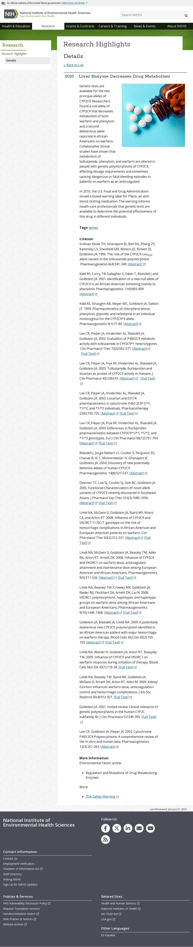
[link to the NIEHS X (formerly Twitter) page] (116, 828)
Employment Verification (18, 863)
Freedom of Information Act (23, 869)
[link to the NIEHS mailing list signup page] (139, 828)
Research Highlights (14, 54)
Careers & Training (113, 26)
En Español (108, 935)
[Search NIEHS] (154, 15)
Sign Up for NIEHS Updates (20, 884)
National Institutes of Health (121, 908)
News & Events (145, 26)
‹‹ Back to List (74, 65)
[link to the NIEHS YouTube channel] (150, 828)
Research (48, 26)
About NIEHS (177, 26)
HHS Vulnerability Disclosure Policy (27, 903)
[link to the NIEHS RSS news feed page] (105, 839)
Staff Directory (12, 874)
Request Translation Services (21, 908)
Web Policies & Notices (20, 919)
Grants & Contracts (80, 26)
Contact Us (10, 858)
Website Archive (15, 924)
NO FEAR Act (111, 914)
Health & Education (16, 26)
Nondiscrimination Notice (21, 914)
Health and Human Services (120, 903)
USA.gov (108, 919)
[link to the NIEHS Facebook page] (105, 828)
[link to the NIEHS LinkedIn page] (128, 828)
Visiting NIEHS (12, 879)
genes (93, 227)
